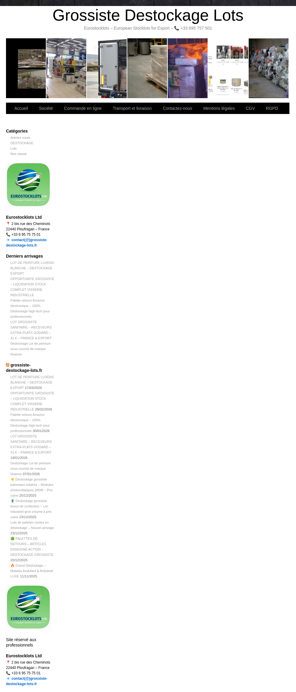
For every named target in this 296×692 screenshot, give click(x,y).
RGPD (272, 108)
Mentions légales (219, 108)
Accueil (21, 108)
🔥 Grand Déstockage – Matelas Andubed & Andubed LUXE (31, 571)
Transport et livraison (107, 68)
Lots (13, 148)
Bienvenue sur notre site (26, 68)
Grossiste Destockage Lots (147, 15)
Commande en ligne (83, 108)
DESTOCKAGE (21, 143)
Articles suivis (20, 137)
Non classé (18, 154)
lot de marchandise (228, 68)
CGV (250, 108)
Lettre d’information (188, 68)
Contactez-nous (147, 68)
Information (269, 68)
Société (66, 68)
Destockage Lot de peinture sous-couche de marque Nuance (30, 349)
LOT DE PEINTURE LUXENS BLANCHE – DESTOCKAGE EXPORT (32, 268)
